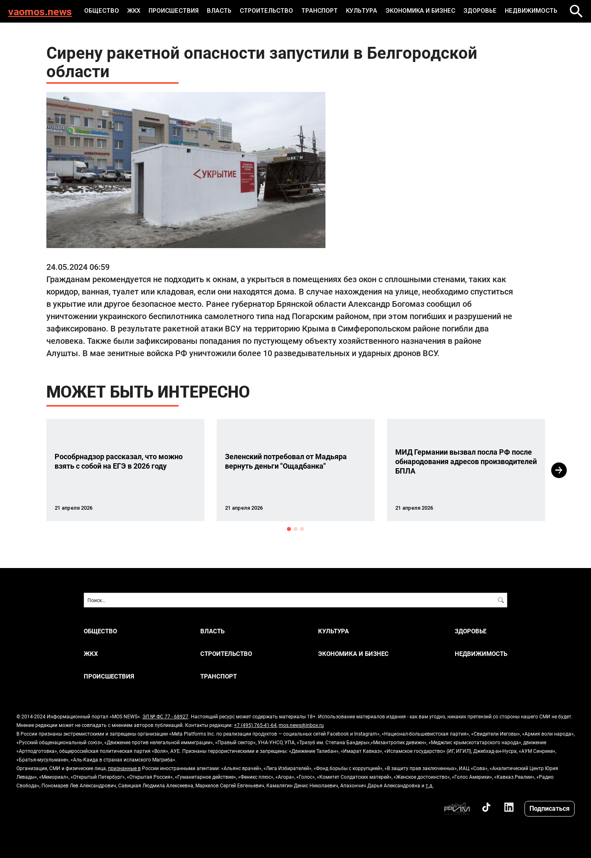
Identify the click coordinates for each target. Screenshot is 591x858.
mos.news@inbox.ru (301, 725)
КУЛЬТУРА (362, 11)
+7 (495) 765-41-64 (255, 725)
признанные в (124, 768)
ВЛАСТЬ (222, 11)
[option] (125, 470)
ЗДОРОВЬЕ (477, 11)
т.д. (429, 785)
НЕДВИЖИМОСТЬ (527, 11)
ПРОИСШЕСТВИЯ (177, 11)
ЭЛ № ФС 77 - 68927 (165, 716)
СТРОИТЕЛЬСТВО (268, 11)
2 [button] (295, 529)
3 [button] (302, 529)
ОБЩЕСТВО (106, 11)
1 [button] (289, 529)
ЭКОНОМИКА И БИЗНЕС (419, 11)
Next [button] (559, 470)
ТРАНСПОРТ (320, 11)
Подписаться (549, 808)
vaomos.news (40, 11)
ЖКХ (137, 11)
